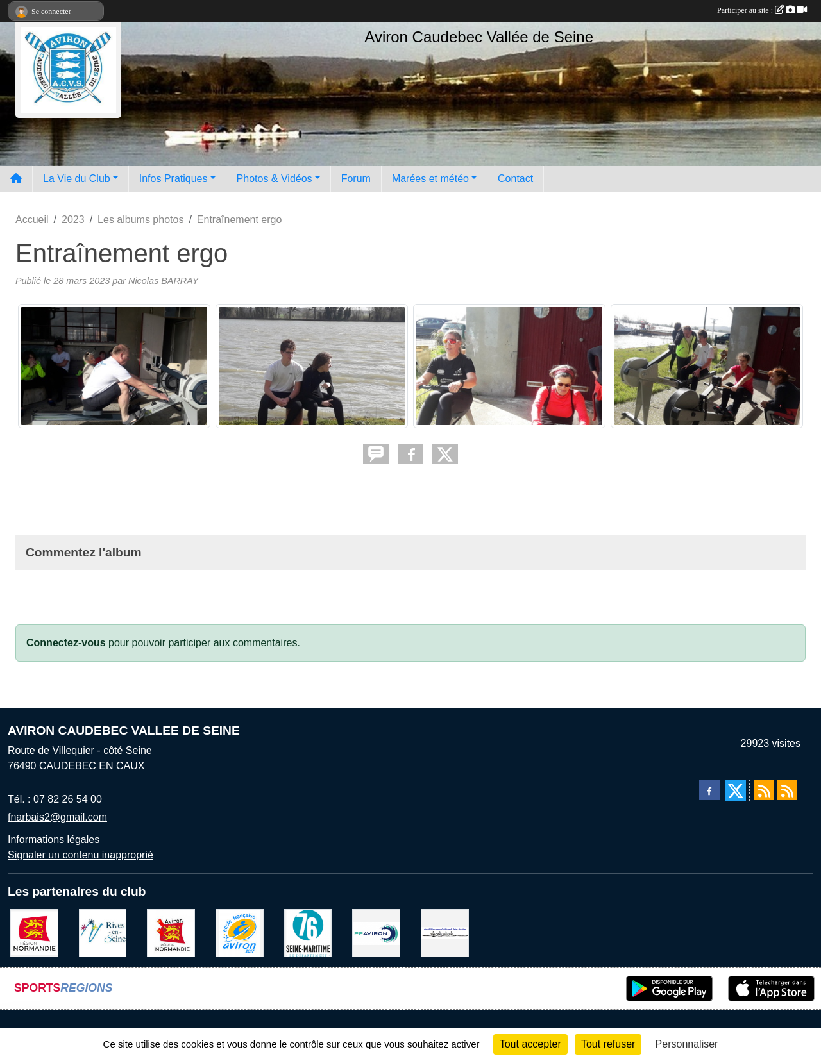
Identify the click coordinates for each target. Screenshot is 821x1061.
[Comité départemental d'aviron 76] (445, 931)
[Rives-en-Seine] (103, 931)
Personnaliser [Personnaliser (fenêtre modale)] (687, 1044)
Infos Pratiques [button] (173, 178)
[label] (240, 931)
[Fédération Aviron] (376, 931)
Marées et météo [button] (430, 178)
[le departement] (308, 931)
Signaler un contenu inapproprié (80, 854)
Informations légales (53, 839)
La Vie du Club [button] (76, 178)
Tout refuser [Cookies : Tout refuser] (608, 1044)
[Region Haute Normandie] (34, 931)
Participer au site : (762, 10)
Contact (515, 178)
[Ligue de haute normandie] (171, 931)
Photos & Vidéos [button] (274, 178)
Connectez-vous (66, 642)
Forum (356, 178)
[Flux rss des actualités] (764, 790)
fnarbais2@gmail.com (57, 817)
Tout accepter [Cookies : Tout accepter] (530, 1044)
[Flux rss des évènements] (787, 790)
